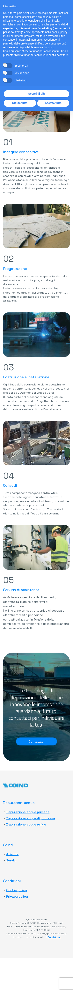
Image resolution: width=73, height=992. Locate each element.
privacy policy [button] (50, 16)
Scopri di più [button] (36, 93)
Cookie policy (16, 890)
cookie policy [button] (59, 32)
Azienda (12, 854)
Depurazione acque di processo (30, 818)
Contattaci (36, 741)
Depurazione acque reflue (26, 825)
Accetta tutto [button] (53, 103)
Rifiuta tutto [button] (19, 103)
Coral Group (54, 937)
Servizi (11, 861)
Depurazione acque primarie (27, 812)
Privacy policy (17, 896)
